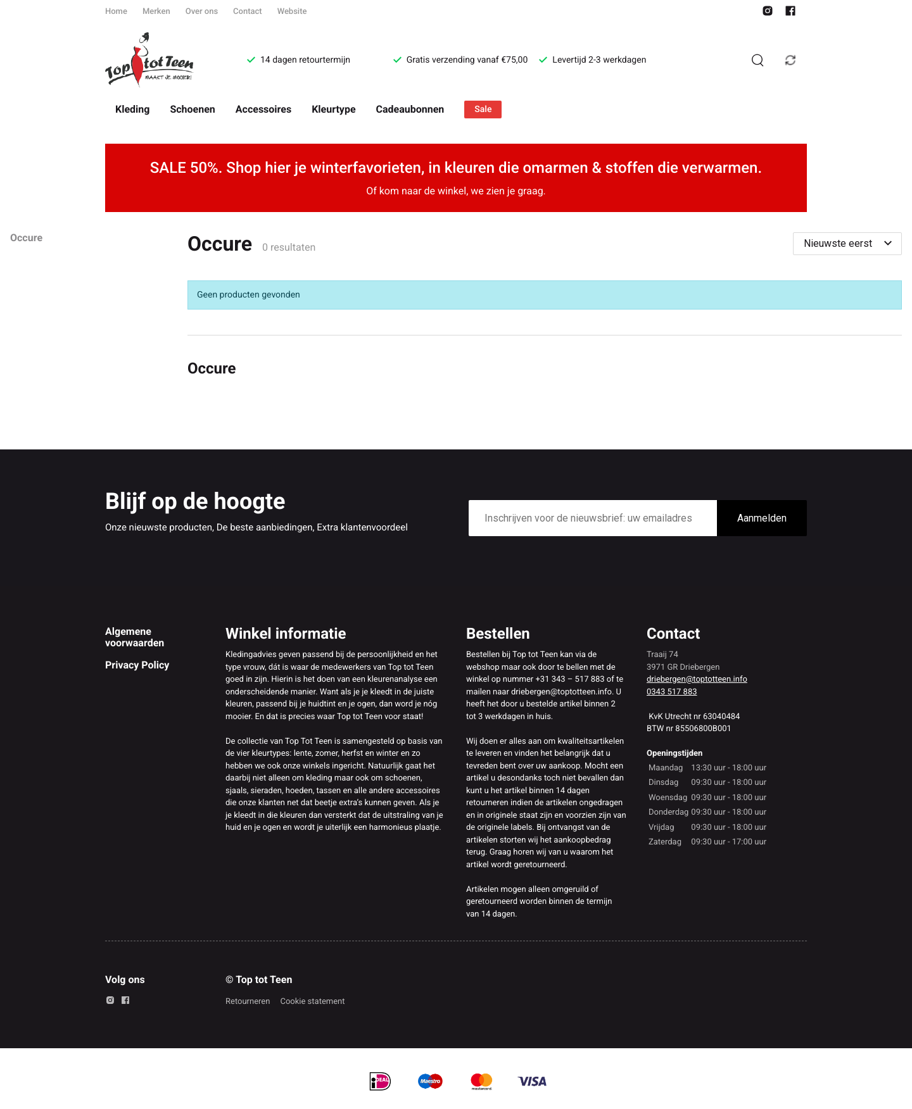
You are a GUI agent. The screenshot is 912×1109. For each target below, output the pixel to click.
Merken (156, 11)
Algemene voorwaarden (134, 637)
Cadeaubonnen (410, 109)
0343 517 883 (672, 692)
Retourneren (247, 1001)
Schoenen (192, 109)
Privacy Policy (137, 665)
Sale (482, 109)
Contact (247, 11)
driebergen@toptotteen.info (697, 679)
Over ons (202, 11)
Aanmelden (762, 518)
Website (292, 11)
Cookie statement (312, 1001)
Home (116, 11)
